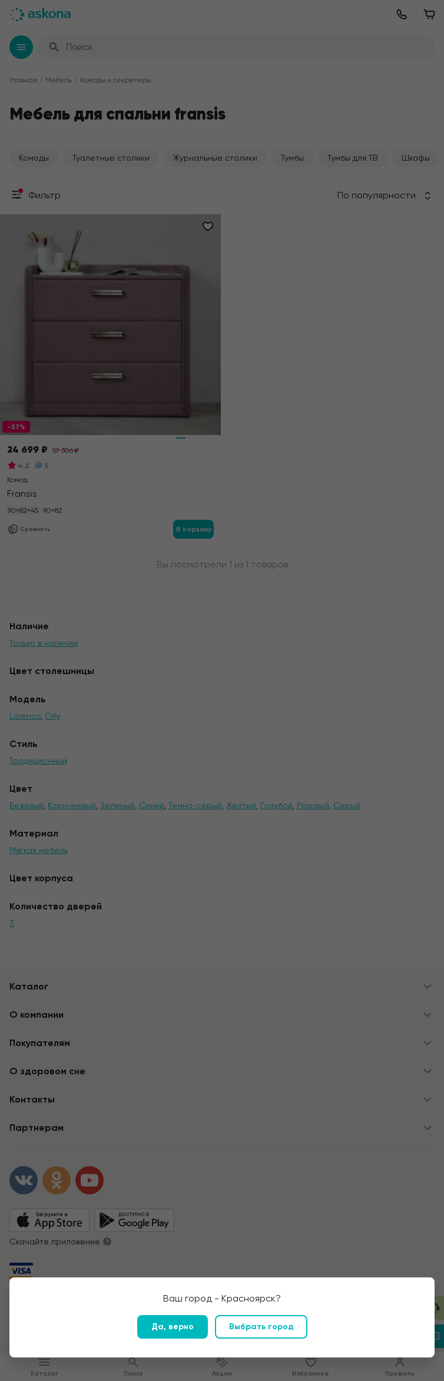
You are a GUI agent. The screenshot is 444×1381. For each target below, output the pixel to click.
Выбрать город (261, 1327)
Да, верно (172, 1327)
